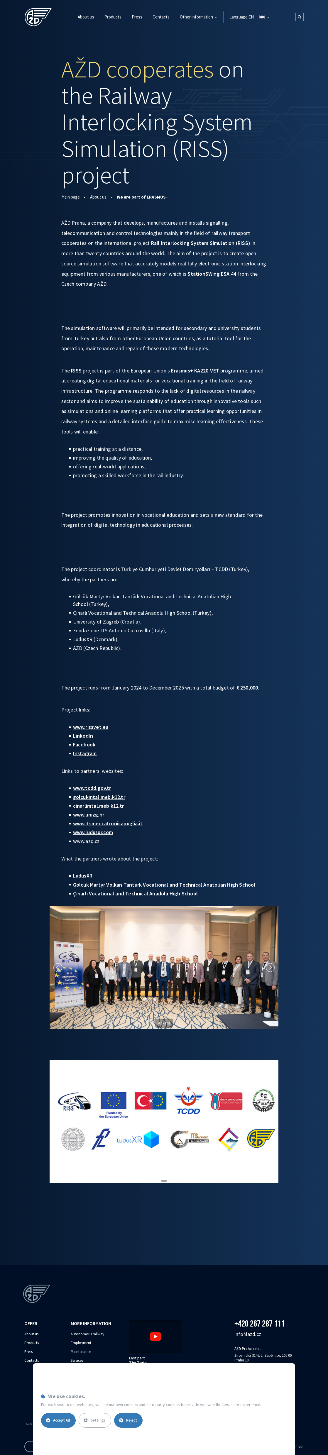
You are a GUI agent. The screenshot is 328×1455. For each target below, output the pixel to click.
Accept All (58, 1420)
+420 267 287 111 (259, 1323)
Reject (128, 1420)
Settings (95, 1420)
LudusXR (82, 875)
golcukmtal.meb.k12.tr (99, 797)
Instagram (85, 753)
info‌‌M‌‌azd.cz (247, 1334)
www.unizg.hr (88, 814)
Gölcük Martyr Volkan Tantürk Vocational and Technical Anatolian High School (164, 884)
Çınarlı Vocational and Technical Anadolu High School (135, 893)
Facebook (84, 744)
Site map (296, 1446)
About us (98, 197)
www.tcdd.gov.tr (92, 788)
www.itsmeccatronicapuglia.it (108, 823)
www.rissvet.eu (91, 727)
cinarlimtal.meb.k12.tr (98, 805)
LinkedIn (83, 735)
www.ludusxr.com (93, 832)
